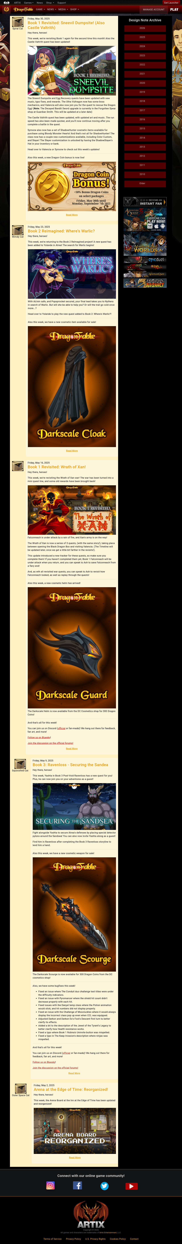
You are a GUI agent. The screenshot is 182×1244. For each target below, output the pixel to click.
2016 (142, 119)
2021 (142, 73)
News (40, 2)
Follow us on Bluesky (39, 737)
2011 (142, 165)
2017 (142, 110)
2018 (142, 101)
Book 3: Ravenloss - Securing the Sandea (70, 764)
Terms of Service (52, 1239)
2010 (142, 174)
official (61, 728)
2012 (142, 156)
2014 (142, 137)
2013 (142, 147)
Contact (134, 1239)
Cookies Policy (118, 1239)
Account (153, 9)
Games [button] (28, 2)
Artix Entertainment (108, 1232)
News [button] (51, 9)
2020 (142, 83)
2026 (142, 28)
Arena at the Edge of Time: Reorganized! (71, 1089)
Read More (72, 214)
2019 (142, 92)
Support (61, 2)
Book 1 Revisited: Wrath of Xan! (57, 467)
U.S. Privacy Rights (95, 1239)
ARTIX (17, 2)
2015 (142, 128)
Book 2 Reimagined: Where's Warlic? (61, 231)
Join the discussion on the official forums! (50, 743)
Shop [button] (49, 2)
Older (142, 183)
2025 (142, 37)
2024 (142, 46)
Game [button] (39, 9)
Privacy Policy (73, 1239)
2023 (142, 55)
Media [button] (62, 9)
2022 (142, 64)
